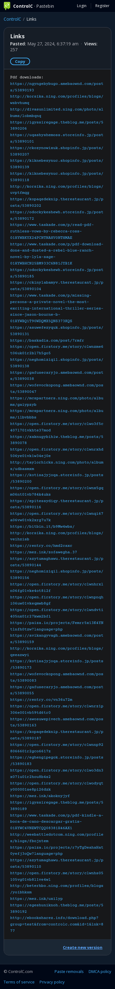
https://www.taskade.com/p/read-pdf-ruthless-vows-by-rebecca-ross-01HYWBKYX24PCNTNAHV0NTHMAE (52, 231)
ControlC (12, 19)
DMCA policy (100, 971)
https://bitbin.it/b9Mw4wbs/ (42, 527)
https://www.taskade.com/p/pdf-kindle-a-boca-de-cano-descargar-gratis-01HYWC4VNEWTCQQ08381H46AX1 (56, 822)
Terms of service (19, 982)
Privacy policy (52, 982)
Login (81, 5)
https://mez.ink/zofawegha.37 (43, 552)
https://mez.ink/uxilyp (36, 899)
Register (102, 5)
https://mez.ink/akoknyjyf (40, 796)
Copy (20, 61)
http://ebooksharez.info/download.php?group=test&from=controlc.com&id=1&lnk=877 (56, 924)
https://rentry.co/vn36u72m (41, 700)
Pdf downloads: (56, 504)
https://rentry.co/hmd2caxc (41, 546)
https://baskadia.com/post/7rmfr (47, 341)
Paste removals (69, 971)
